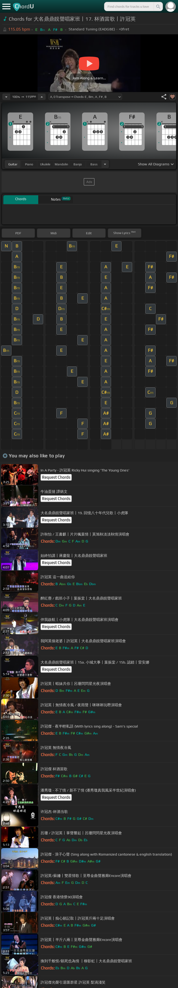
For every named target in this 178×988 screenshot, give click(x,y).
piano (29, 164)
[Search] (158, 6)
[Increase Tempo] (42, 96)
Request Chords (56, 477)
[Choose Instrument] (105, 164)
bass (94, 164)
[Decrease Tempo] (6, 96)
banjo (77, 164)
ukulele (45, 164)
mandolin (61, 164)
